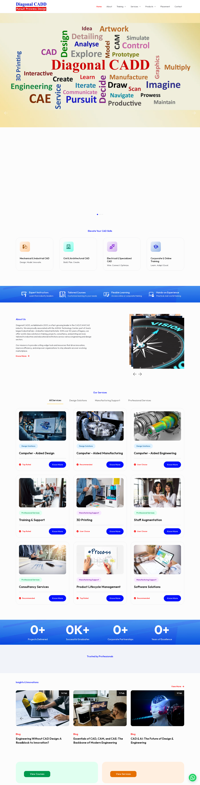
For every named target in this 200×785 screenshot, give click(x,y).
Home (102, 6)
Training (124, 6)
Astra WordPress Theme (121, 778)
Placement (166, 6)
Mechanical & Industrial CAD (34, 172)
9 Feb (179, 607)
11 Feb (121, 607)
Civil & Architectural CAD (76, 172)
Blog (18, 648)
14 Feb (64, 607)
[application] (127, 6)
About (112, 6)
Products (152, 6)
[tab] (55, 316)
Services (138, 6)
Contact (178, 6)
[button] (6, 70)
